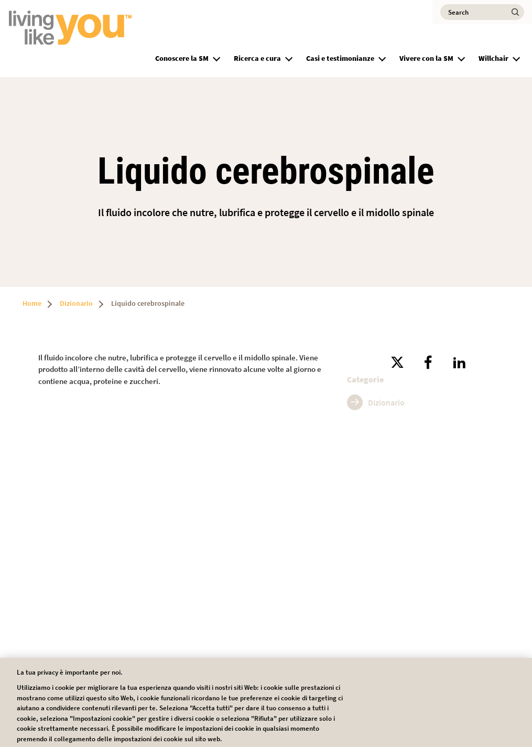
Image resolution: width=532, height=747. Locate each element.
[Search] (482, 12)
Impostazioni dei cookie (281, 702)
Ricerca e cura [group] (257, 58)
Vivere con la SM (426, 58)
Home (32, 303)
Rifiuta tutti (357, 702)
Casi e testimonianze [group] (340, 58)
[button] (216, 57)
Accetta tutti (431, 702)
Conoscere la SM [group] (182, 58)
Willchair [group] (493, 58)
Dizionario (76, 303)
